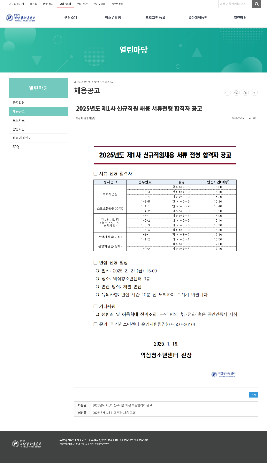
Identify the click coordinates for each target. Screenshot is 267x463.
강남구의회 (100, 4)
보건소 (33, 4)
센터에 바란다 (22, 138)
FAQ (16, 147)
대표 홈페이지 (16, 4)
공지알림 (19, 103)
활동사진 (19, 129)
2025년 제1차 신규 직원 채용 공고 (114, 413)
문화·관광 (82, 4)
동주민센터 (118, 4)
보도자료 (19, 120)
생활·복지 (48, 4)
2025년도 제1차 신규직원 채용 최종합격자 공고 (122, 405)
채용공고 (19, 111)
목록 (253, 394)
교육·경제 (65, 4)
